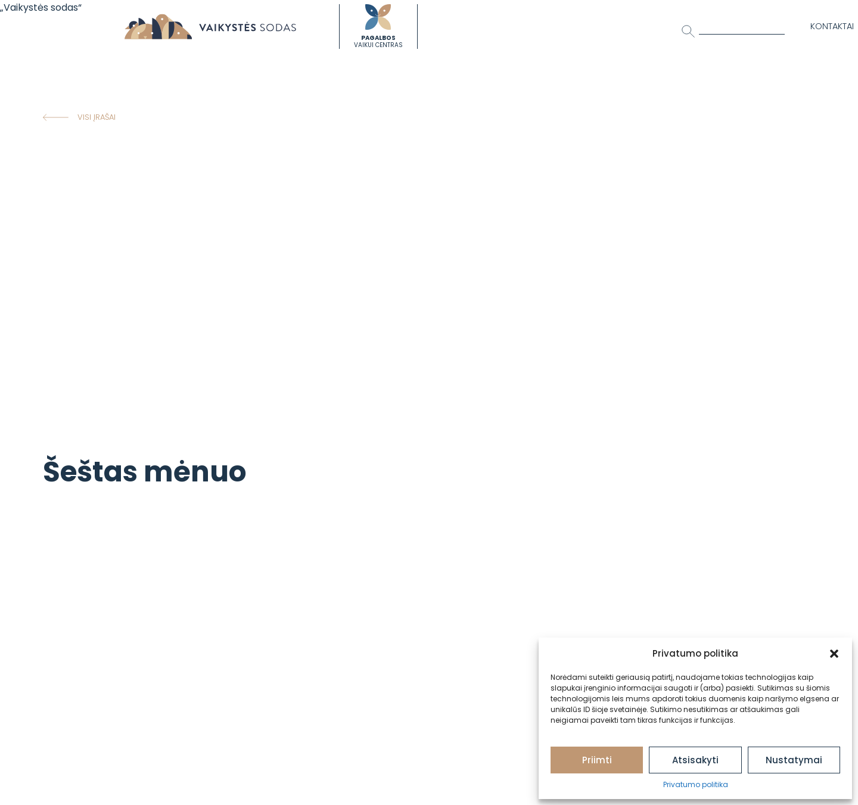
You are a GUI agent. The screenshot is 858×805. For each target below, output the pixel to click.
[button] (834, 654)
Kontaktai (832, 26)
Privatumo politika (695, 784)
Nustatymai (794, 760)
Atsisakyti (695, 760)
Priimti (597, 760)
